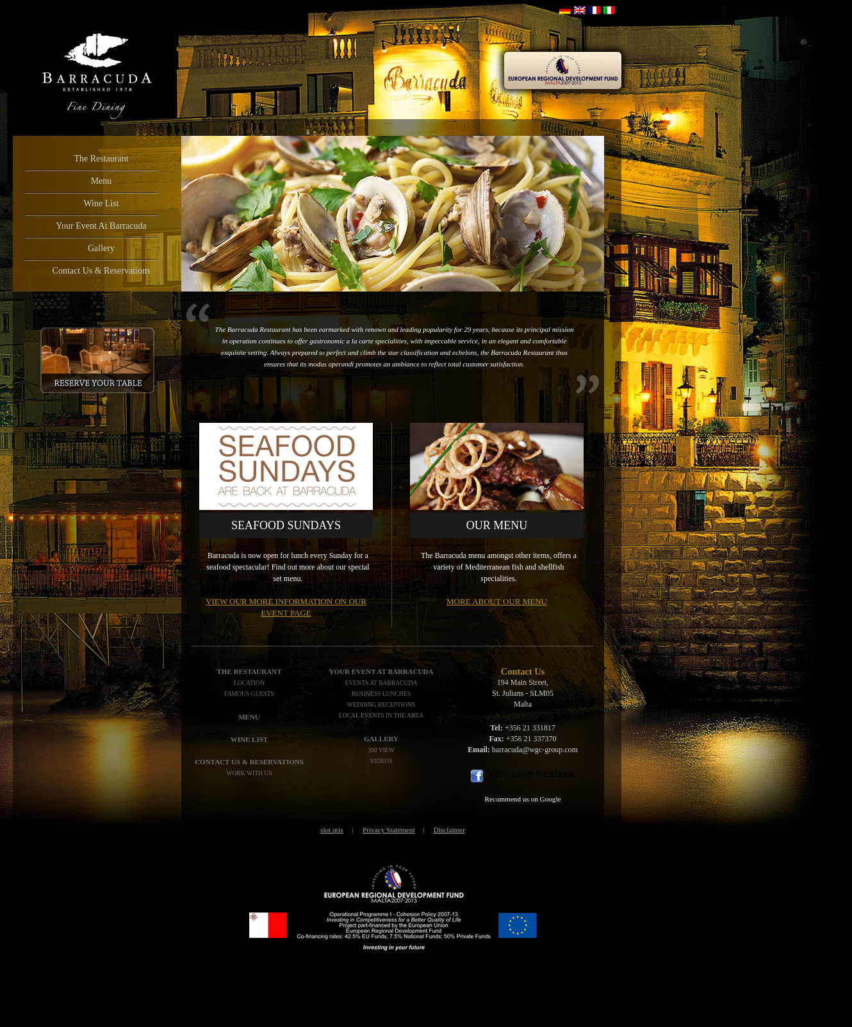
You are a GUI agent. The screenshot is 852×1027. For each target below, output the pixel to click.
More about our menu (496, 601)
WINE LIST (249, 739)
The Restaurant (101, 158)
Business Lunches (381, 693)
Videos (381, 760)
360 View (381, 749)
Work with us (249, 772)
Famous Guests (249, 693)
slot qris (331, 830)
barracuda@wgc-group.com (535, 749)
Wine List (101, 203)
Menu (101, 181)
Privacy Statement (389, 830)
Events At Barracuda (381, 682)
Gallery (101, 248)
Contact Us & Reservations (102, 270)
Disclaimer (449, 830)
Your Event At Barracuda (101, 226)
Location (249, 682)
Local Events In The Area (381, 715)
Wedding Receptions (381, 704)
